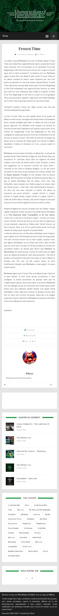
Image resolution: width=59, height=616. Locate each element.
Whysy (42, 54)
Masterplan (12, 542)
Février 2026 (27, 546)
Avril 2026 (36, 514)
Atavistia (11, 533)
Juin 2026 (11, 537)
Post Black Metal (13, 556)
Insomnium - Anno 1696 (27, 478)
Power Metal (25, 542)
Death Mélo (42, 528)
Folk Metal (24, 514)
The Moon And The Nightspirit (39, 510)
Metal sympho (24, 533)
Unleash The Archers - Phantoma (31, 451)
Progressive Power (15, 519)
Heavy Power (12, 523)
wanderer (8, 310)
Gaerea (45, 551)
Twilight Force (41, 523)
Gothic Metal (36, 537)
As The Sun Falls (14, 505)
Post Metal (11, 514)
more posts (15, 378)
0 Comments (30, 330)
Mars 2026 (38, 542)
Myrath (47, 514)
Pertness (22, 54)
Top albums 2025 (24, 437)
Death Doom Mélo (40, 505)
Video (10, 510)
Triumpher (30, 519)
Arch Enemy (28, 528)
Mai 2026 (20, 510)
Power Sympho (13, 528)
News (27, 505)
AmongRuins (12, 546)
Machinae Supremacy (15, 551)
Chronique (29, 54)
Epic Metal (43, 519)
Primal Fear (27, 523)
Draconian (23, 537)
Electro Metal (32, 551)
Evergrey (37, 533)
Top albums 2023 (24, 464)
